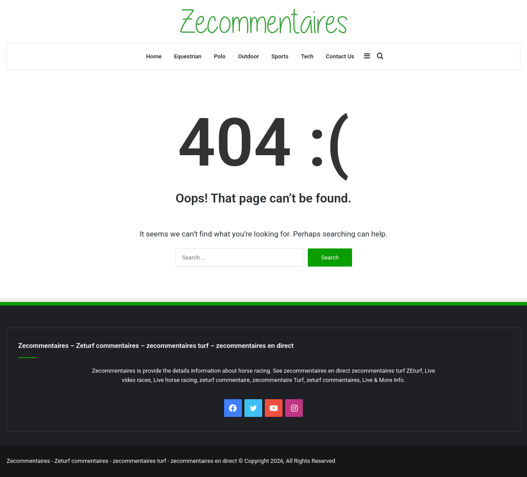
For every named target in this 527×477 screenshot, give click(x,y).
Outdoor (248, 56)
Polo (219, 56)
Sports (280, 56)
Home (154, 56)
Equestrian (188, 56)
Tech (307, 56)
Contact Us (340, 56)
